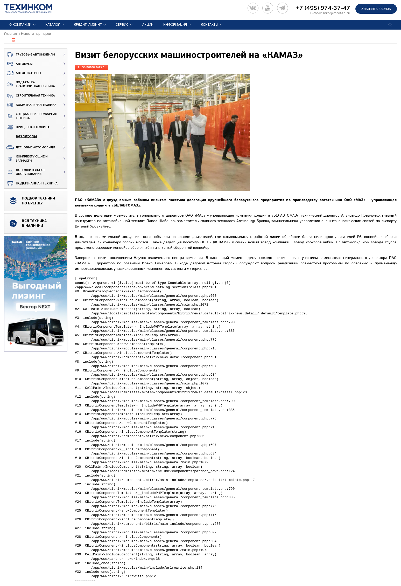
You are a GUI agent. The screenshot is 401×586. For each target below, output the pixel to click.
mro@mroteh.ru (336, 13)
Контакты (209, 25)
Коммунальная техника (30, 105)
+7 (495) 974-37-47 (323, 8)
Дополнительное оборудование (24, 172)
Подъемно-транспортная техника (29, 84)
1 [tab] (11, 343)
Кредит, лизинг (88, 25)
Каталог (52, 25)
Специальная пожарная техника (30, 116)
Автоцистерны (22, 73)
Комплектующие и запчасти (26, 159)
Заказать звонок (376, 8)
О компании (20, 25)
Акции (147, 25)
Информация (175, 25)
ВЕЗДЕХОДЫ (20, 137)
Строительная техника (29, 96)
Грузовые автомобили (29, 54)
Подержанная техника (31, 183)
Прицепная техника (27, 127)
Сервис (122, 25)
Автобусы (18, 64)
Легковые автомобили (29, 147)
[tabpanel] (35, 294)
